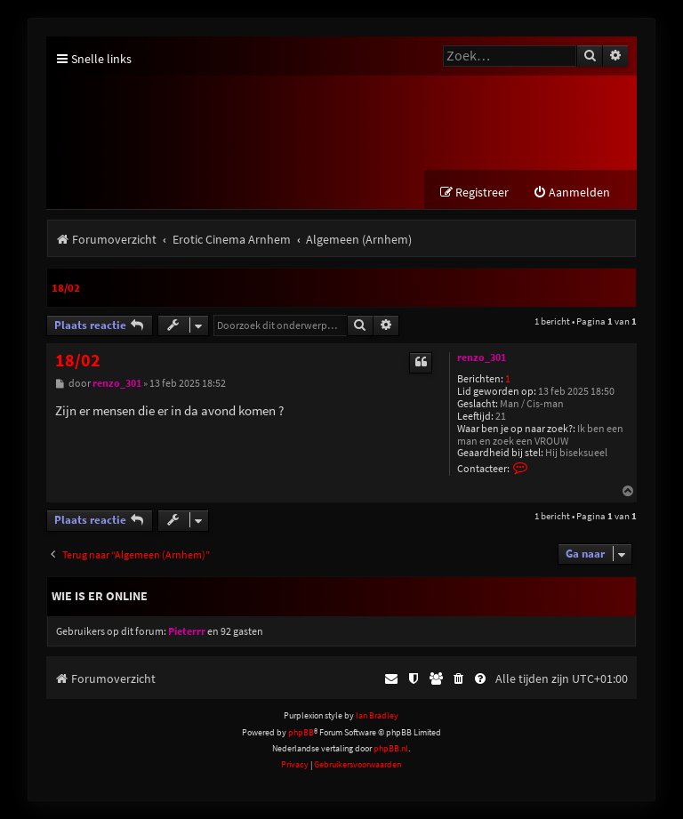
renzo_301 (481, 357)
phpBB (301, 732)
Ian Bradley (377, 715)
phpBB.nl (391, 748)
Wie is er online (100, 596)
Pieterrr (186, 631)
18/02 (66, 287)
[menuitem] (571, 192)
